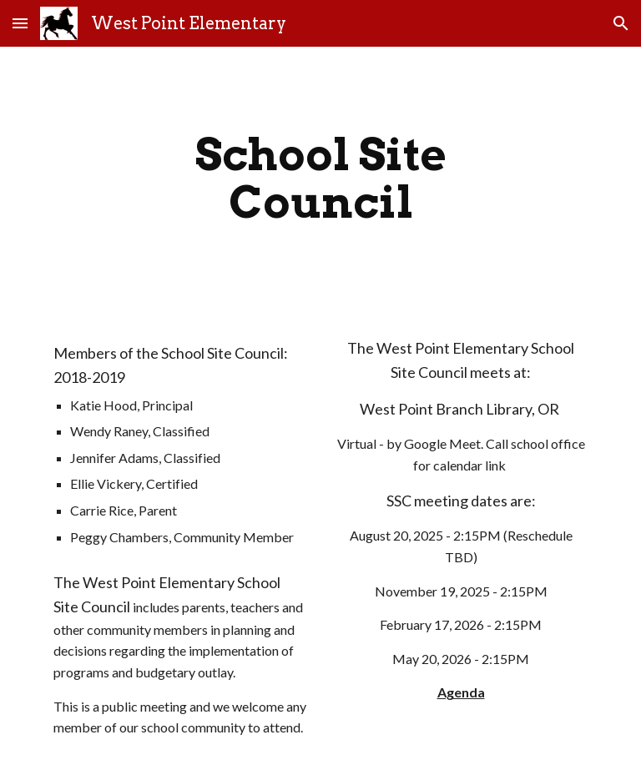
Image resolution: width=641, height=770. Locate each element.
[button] (20, 23)
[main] (320, 178)
